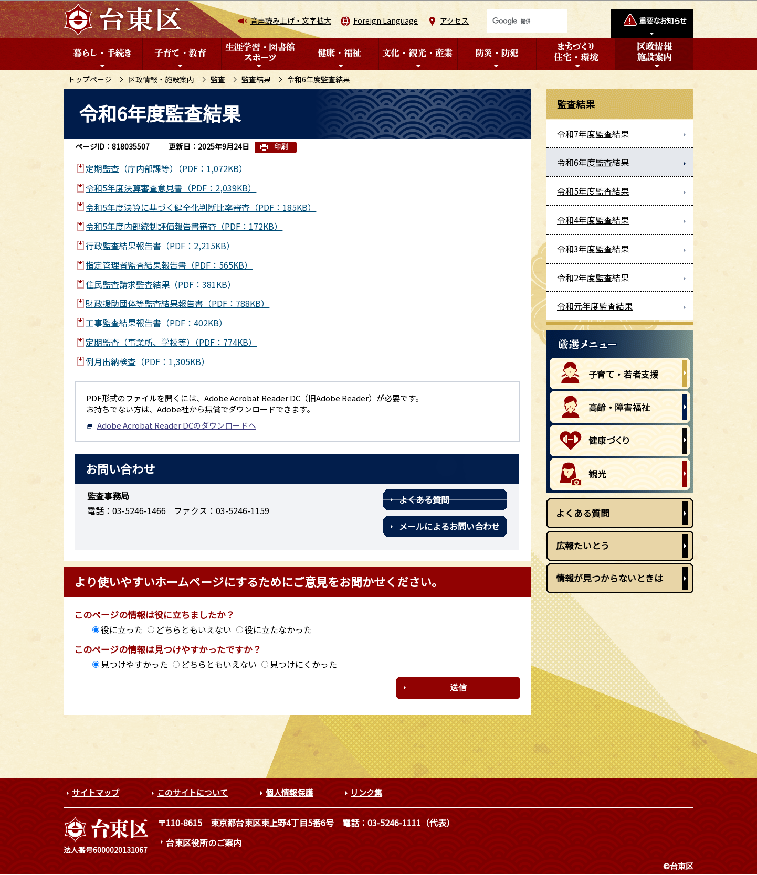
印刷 (281, 147)
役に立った (122, 629)
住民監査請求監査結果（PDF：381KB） (161, 284)
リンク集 (366, 792)
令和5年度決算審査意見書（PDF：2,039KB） (171, 188)
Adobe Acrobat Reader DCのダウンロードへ (171, 425)
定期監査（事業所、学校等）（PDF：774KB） (171, 342)
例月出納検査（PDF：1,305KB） (147, 361)
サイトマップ (95, 792)
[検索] (527, 21)
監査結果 (256, 79)
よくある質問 (424, 499)
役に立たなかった (278, 629)
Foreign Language (385, 20)
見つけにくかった (303, 664)
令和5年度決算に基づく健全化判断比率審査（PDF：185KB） (201, 207)
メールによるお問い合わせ (449, 526)
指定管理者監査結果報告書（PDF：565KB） (169, 265)
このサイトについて (192, 792)
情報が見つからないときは (609, 577)
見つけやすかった (134, 664)
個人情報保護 (289, 792)
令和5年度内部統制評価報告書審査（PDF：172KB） (184, 226)
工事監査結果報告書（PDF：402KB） (156, 322)
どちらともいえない (194, 629)
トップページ (90, 79)
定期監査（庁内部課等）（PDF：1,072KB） (166, 168)
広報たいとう (582, 545)
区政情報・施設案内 (161, 79)
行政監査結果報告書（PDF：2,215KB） (160, 245)
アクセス (454, 20)
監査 (218, 79)
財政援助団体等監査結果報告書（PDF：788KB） (177, 303)
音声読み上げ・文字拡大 (290, 20)
